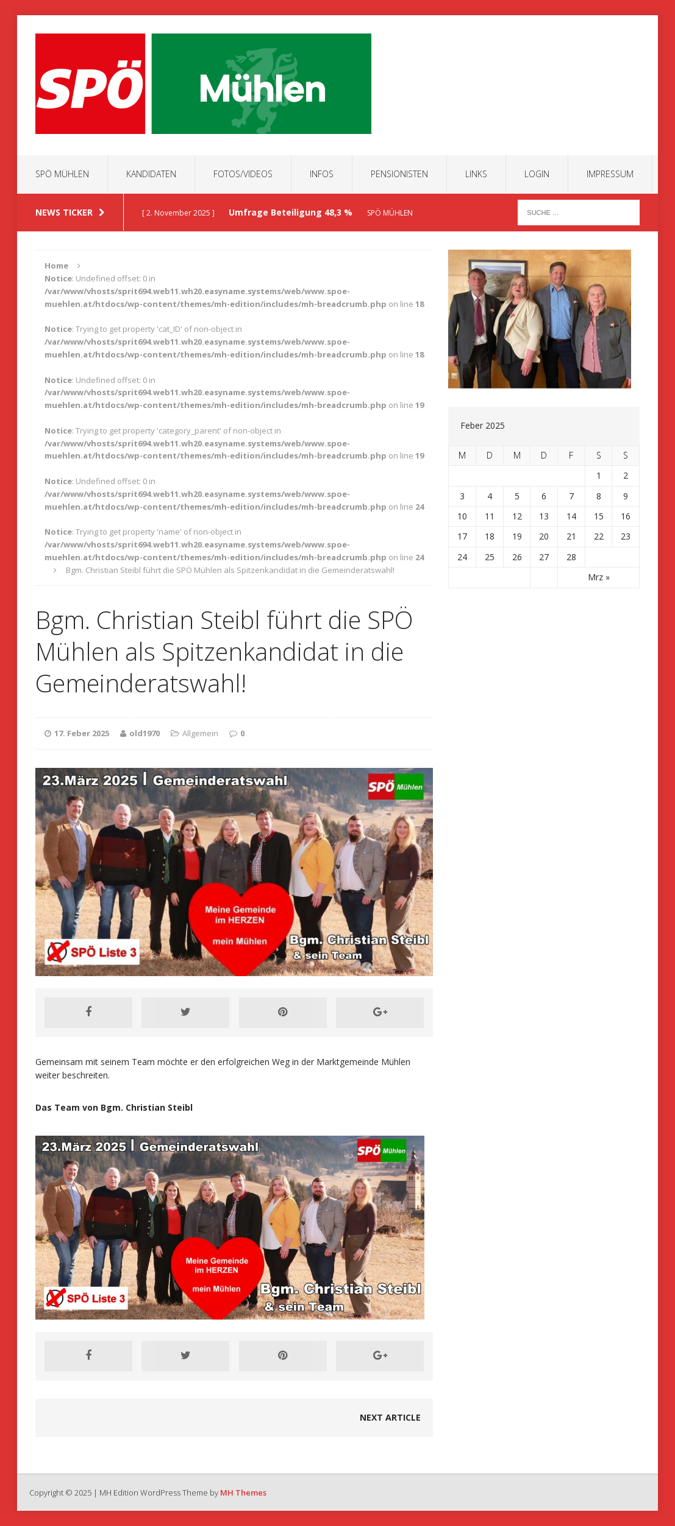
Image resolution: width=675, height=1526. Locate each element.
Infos (322, 174)
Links (476, 174)
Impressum (610, 174)
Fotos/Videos (243, 174)
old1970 (144, 733)
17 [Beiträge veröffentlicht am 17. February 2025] (462, 536)
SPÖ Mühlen (62, 174)
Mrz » (599, 577)
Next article (390, 1417)
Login (536, 174)
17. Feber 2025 (81, 733)
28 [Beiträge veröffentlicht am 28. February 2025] (571, 557)
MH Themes (243, 1492)
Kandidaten (151, 174)
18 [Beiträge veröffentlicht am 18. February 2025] (490, 536)
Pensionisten (399, 174)
